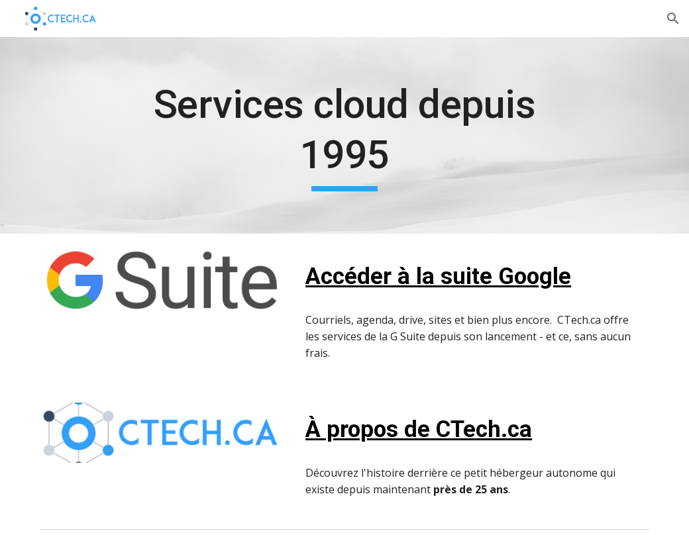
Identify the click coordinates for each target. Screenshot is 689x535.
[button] (673, 18)
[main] (344, 135)
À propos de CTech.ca (418, 429)
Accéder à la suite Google (438, 276)
